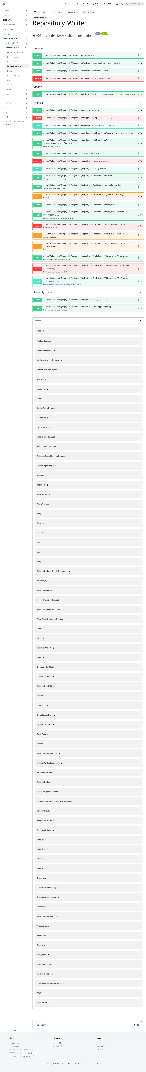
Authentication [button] (10, 24)
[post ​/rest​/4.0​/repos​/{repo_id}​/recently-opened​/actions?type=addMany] (141, 308)
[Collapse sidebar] (15, 1030)
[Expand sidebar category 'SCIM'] (26, 112)
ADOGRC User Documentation (22, 1056)
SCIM (5, 112)
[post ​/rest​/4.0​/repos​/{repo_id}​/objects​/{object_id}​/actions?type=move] (141, 177)
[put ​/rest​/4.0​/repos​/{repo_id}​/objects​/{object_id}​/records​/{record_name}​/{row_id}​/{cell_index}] (141, 246)
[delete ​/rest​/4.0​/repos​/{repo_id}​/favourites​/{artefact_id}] (141, 78)
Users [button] (8, 94)
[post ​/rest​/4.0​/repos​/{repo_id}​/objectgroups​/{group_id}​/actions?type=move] (141, 133)
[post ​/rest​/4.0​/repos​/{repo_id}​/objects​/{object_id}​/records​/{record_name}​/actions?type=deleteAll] (141, 215)
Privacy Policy (94, 1064)
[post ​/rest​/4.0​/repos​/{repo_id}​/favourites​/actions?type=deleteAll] (141, 70)
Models (10, 71)
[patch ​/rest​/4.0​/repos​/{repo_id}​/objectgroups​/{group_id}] (141, 125)
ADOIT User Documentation (21, 1053)
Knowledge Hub (93, 4)
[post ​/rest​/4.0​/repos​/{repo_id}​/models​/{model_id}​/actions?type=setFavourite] (141, 94)
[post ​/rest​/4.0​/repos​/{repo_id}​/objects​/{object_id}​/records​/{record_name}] (141, 205)
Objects (10, 80)
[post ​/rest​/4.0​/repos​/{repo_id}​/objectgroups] (141, 110)
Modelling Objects (14, 75)
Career (100, 1046)
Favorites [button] (9, 89)
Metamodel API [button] (12, 43)
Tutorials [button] (6, 15)
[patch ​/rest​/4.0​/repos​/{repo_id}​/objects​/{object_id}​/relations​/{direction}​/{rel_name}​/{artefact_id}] (141, 281)
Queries (7, 34)
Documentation (64, 4)
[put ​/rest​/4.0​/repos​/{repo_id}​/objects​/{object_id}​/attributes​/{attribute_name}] (141, 196)
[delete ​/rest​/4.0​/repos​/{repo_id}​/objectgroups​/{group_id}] (141, 118)
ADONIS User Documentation (21, 1050)
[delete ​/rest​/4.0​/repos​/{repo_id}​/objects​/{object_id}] (141, 161)
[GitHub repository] (117, 4)
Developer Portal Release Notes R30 (13, 123)
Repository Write (14, 66)
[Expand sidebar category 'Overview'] (26, 11)
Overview (6, 10)
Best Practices (10, 29)
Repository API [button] (12, 47)
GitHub (100, 1050)
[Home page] (34, 12)
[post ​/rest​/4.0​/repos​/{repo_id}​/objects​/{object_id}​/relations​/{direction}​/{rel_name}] (141, 257)
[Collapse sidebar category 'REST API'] (26, 20)
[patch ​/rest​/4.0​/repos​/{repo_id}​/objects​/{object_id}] (141, 168)
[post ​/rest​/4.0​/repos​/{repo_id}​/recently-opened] (141, 299)
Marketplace (78, 4)
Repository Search (15, 52)
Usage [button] (6, 108)
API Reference (10, 38)
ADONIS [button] (9, 103)
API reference (15, 1046)
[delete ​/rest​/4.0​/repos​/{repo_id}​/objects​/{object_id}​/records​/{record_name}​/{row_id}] (141, 226)
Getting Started (16, 1043)
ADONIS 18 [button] (107, 4)
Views (9, 84)
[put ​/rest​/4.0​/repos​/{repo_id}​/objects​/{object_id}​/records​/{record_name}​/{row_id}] (141, 235)
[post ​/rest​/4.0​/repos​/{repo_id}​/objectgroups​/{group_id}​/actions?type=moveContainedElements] (141, 143)
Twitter (57, 1043)
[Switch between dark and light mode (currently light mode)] (122, 4)
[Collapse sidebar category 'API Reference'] (26, 39)
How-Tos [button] (6, 117)
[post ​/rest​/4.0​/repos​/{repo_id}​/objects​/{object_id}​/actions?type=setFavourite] (141, 186)
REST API (6, 20)
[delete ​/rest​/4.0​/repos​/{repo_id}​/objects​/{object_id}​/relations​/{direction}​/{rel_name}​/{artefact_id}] (141, 268)
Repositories (12, 57)
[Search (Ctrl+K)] (134, 4)
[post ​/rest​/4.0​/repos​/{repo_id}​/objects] (141, 153)
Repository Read (14, 61)
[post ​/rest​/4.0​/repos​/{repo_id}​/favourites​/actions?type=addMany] (141, 63)
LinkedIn (57, 1046)
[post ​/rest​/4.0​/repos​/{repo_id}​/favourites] (141, 55)
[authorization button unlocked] (138, 55)
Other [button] (8, 98)
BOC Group (102, 1043)
